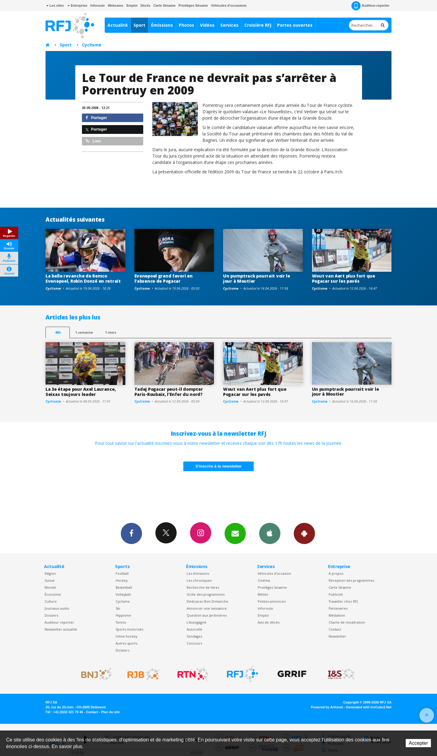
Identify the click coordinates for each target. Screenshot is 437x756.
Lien (93, 141)
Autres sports (126, 643)
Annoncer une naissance (207, 608)
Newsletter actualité (61, 629)
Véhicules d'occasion (274, 573)
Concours (194, 643)
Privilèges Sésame (193, 5)
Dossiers (51, 615)
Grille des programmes (206, 594)
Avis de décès (268, 622)
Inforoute (97, 5)
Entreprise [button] (77, 5)
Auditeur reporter (59, 622)
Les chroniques (199, 580)
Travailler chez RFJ (343, 601)
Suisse (50, 580)
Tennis (121, 622)
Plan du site (110, 712)
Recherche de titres (203, 587)
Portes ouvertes (295, 25)
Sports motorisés (129, 629)
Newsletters (235, 533)
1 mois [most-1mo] (110, 332)
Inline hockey (126, 636)
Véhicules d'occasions (229, 5)
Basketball (124, 587)
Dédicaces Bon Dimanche (207, 601)
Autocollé (194, 629)
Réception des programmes (351, 580)
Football (122, 573)
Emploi (131, 5)
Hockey (121, 580)
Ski (118, 608)
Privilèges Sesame (272, 587)
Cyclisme (91, 45)
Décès (145, 5)
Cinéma (264, 580)
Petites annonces (272, 601)
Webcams (115, 5)
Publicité (336, 594)
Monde (50, 587)
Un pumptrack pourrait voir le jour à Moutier (256, 278)
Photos (186, 25)
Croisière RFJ (257, 25)
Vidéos (207, 25)
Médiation (337, 615)
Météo (263, 594)
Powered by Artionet (327, 707)
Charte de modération (347, 622)
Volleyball (123, 594)
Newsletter (337, 636)
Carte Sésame (165, 5)
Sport (139, 25)
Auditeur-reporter (370, 5)
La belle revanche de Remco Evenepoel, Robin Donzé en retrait (83, 278)
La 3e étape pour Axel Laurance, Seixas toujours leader (81, 391)
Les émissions (198, 573)
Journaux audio (57, 608)
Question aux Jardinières (207, 615)
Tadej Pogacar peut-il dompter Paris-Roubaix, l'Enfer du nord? (168, 391)
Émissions (162, 25)
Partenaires (338, 608)
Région (50, 573)
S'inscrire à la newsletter (218, 466)
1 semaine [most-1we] (84, 332)
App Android (304, 533)
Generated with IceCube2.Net (368, 707)
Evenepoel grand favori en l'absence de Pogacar (163, 278)
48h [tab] (58, 332)
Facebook (131, 533)
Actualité (117, 25)
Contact (335, 629)
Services (229, 25)
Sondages (194, 636)
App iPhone (269, 533)
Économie (53, 594)
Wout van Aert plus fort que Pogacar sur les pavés (343, 278)
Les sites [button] (55, 5)
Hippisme (123, 615)
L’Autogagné (196, 622)
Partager (96, 117)
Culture (51, 601)
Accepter (418, 743)
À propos (336, 573)
